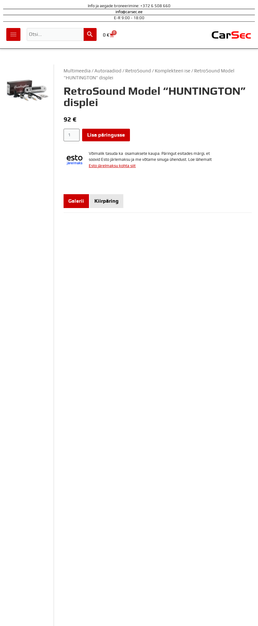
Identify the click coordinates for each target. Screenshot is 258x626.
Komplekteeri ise (172, 71)
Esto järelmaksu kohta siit (112, 166)
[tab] (76, 201)
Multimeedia (77, 71)
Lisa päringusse (106, 135)
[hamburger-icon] (13, 34)
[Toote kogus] (72, 135)
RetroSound (138, 71)
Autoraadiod (107, 71)
